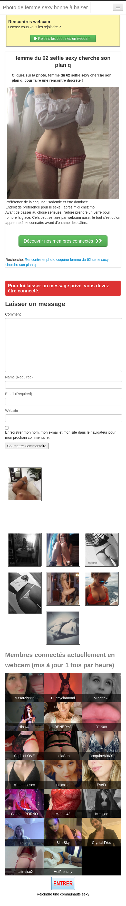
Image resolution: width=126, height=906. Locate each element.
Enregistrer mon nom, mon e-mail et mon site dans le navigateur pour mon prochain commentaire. (60, 435)
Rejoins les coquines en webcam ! (63, 38)
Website (11, 410)
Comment (13, 314)
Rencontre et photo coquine (47, 260)
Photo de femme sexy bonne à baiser (45, 7)
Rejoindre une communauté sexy (63, 894)
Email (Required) (18, 394)
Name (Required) (19, 377)
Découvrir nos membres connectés (63, 241)
